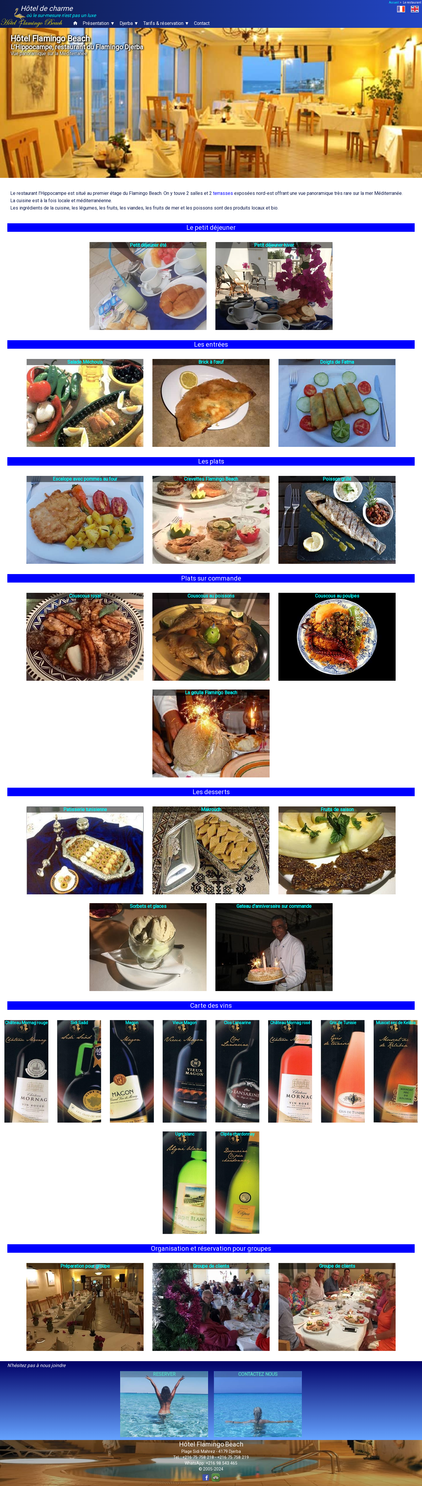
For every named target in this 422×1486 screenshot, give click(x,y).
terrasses (223, 193)
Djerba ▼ (129, 23)
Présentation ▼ (99, 23)
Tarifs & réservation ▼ (166, 23)
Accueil (394, 2)
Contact (202, 23)
